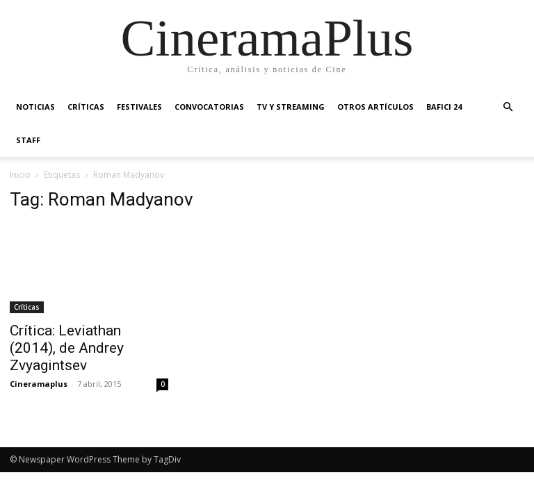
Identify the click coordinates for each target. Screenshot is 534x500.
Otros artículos (375, 106)
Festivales (139, 106)
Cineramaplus (38, 383)
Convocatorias (209, 106)
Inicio (20, 175)
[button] (507, 107)
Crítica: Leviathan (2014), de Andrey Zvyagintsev (67, 348)
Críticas (85, 106)
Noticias (35, 106)
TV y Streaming (291, 106)
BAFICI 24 (444, 106)
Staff (28, 140)
